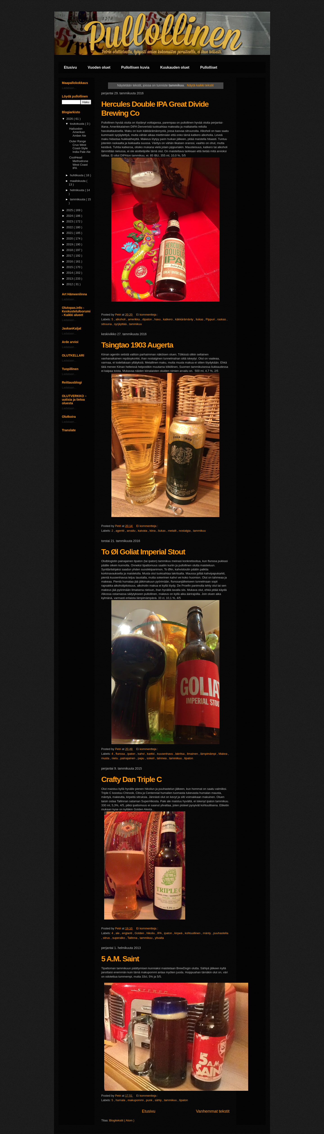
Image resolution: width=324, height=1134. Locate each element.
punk (149, 1100)
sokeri (151, 758)
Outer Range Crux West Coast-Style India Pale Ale (79, 147)
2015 (70, 267)
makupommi (136, 1100)
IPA (159, 933)
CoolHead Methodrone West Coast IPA (78, 163)
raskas (222, 319)
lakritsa (180, 753)
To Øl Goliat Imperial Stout (143, 551)
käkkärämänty (184, 319)
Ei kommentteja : (147, 314)
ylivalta (159, 938)
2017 (70, 255)
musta (105, 758)
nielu (115, 758)
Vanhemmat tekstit (213, 1111)
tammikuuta (78, 199)
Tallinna (132, 938)
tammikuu (135, 324)
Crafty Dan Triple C (131, 779)
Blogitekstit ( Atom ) (121, 1120)
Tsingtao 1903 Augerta (137, 345)
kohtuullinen (193, 933)
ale (118, 933)
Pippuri (211, 319)
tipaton (188, 758)
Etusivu (70, 67)
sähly (158, 1100)
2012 (70, 284)
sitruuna (106, 324)
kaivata (143, 530)
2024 (70, 215)
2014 (70, 272)
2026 (70, 118)
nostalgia (185, 530)
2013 (70, 278)
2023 (70, 221)
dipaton (147, 319)
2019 (70, 244)
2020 (70, 238)
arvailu (131, 530)
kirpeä (178, 933)
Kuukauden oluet (174, 67)
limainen (193, 753)
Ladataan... (69, 88)
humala (121, 1100)
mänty (207, 933)
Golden (140, 933)
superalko (119, 938)
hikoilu (150, 933)
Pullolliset (208, 67)
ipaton (131, 753)
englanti (127, 933)
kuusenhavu (165, 753)
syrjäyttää (120, 324)
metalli (172, 530)
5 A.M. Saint (120, 958)
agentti (120, 530)
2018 (70, 250)
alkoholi (121, 319)
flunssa (121, 753)
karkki (151, 753)
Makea (223, 753)
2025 (70, 210)
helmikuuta (77, 190)
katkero (168, 319)
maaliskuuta (78, 181)
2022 (70, 227)
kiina (153, 530)
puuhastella (220, 933)
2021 (70, 233)
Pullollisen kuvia (135, 67)
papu (141, 758)
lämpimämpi (208, 753)
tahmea (162, 758)
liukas (200, 319)
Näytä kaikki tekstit (200, 85)
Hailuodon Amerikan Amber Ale (77, 132)
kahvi (141, 753)
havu (158, 319)
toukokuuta (77, 123)
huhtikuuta (77, 175)
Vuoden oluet (99, 67)
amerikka (134, 319)
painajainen (128, 758)
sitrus (107, 938)
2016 (70, 261)
